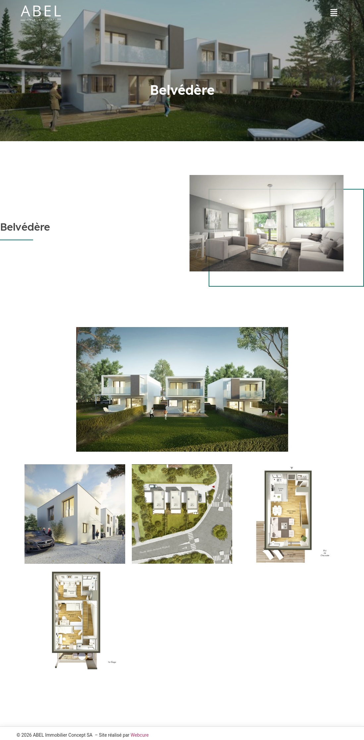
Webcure (139, 735)
